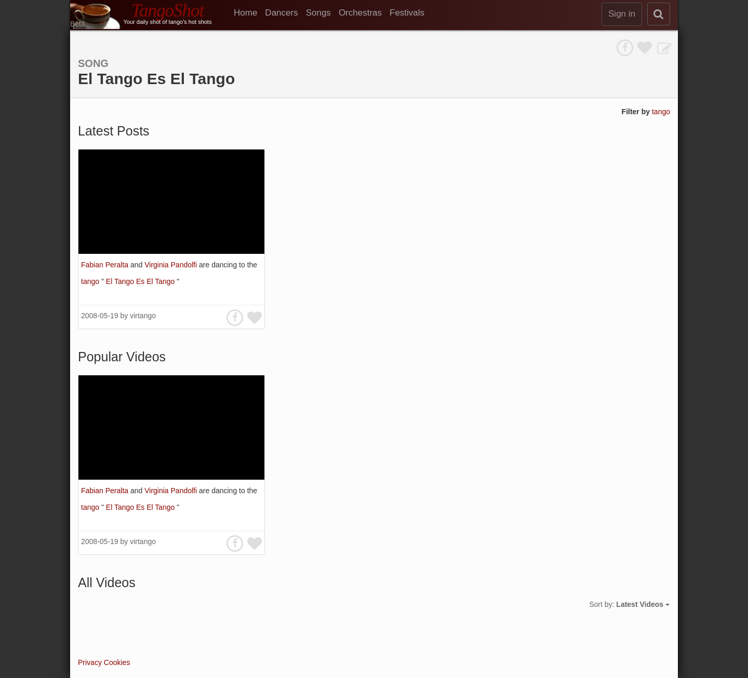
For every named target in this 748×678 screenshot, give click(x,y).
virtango (143, 315)
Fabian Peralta (105, 265)
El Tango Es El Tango (141, 281)
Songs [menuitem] (318, 13)
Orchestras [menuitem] (360, 13)
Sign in (621, 14)
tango (661, 111)
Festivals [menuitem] (407, 13)
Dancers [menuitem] (281, 13)
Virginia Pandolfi (171, 265)
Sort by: (629, 604)
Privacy (90, 662)
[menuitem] (249, 13)
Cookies (117, 662)
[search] (658, 14)
